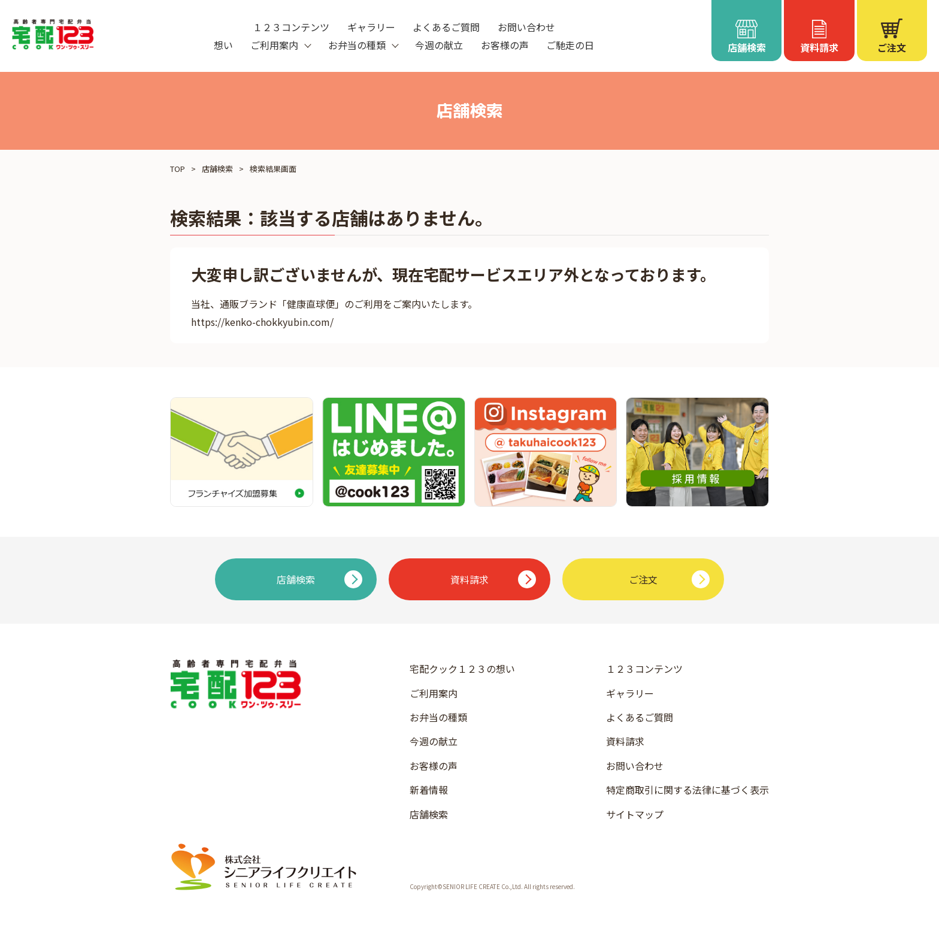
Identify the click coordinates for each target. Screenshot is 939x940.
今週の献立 (439, 45)
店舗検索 (217, 168)
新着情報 (429, 789)
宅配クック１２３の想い (462, 668)
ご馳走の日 (570, 45)
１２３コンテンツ (291, 27)
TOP (177, 168)
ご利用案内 (434, 693)
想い (223, 45)
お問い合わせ (526, 27)
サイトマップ (635, 814)
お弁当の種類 (438, 717)
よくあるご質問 (446, 27)
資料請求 (625, 741)
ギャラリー (371, 27)
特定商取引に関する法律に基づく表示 (687, 789)
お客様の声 (505, 45)
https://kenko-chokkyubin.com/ (262, 322)
